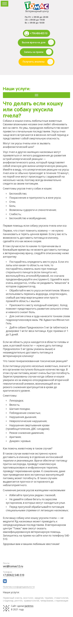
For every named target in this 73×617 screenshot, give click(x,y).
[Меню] (36, 95)
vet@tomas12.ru (13, 566)
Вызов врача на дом (33, 42)
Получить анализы (34, 61)
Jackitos (29, 606)
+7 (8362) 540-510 (13, 575)
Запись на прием (33, 52)
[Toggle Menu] (4, 3)
